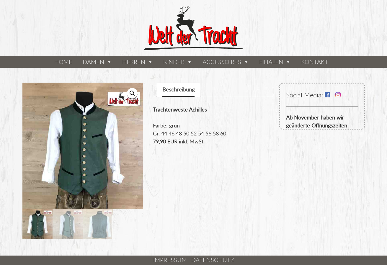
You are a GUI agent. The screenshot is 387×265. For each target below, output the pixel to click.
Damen (93, 62)
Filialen (271, 62)
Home (63, 62)
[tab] (178, 90)
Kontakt (314, 62)
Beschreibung (178, 89)
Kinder (173, 62)
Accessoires (222, 62)
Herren (133, 62)
